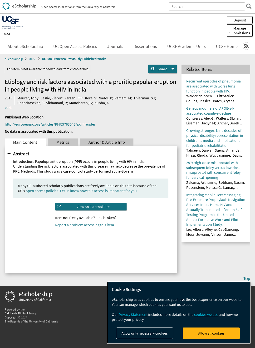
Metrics (62, 142)
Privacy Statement (133, 314)
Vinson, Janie (222, 234)
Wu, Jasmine (220, 155)
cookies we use (206, 314)
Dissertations (145, 46)
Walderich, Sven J (200, 95)
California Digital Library (20, 313)
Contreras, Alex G (200, 118)
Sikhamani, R (56, 102)
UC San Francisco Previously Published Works (74, 59)
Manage (239, 30)
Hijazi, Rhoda (196, 155)
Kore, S (90, 98)
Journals (115, 46)
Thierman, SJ (144, 98)
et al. (8, 107)
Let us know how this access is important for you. (99, 190)
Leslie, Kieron (51, 98)
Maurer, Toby (27, 98)
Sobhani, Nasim (231, 182)
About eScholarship (25, 46)
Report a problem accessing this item (84, 224)
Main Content (25, 142)
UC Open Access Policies (75, 46)
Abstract (21, 154)
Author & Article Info (106, 142)
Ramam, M (122, 98)
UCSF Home (227, 46)
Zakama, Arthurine (201, 182)
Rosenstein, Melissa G (203, 187)
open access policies (42, 190)
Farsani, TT (73, 98)
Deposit (240, 20)
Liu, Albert (194, 229)
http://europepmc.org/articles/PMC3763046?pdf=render (50, 124)
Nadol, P (105, 98)
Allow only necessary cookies (145, 333)
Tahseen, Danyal (199, 150)
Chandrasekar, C (30, 102)
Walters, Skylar (228, 118)
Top (246, 278)
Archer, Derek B (229, 123)
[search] (249, 6)
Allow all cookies (211, 333)
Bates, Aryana (224, 100)
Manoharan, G (80, 102)
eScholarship (14, 59)
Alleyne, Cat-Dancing (221, 229)
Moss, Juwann (197, 234)
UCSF (6, 33)
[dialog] (179, 312)
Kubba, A (101, 102)
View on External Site (93, 206)
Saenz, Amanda (227, 150)
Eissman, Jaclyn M (200, 123)
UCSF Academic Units (186, 46)
